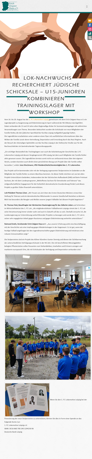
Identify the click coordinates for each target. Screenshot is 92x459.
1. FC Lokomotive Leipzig (39, 120)
